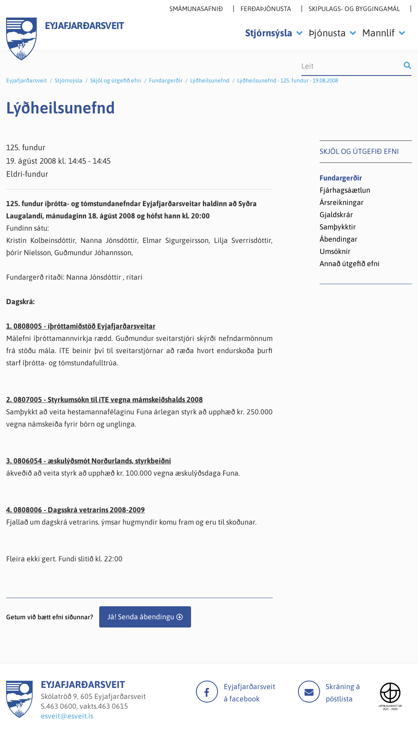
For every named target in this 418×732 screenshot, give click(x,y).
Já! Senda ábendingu (140, 616)
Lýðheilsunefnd (209, 80)
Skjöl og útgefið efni (115, 80)
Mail (309, 692)
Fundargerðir (165, 80)
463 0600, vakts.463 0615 (87, 706)
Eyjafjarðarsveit (26, 80)
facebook (207, 692)
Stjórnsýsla (68, 80)
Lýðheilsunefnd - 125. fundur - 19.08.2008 (287, 80)
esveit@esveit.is (67, 716)
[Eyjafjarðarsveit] (19, 715)
